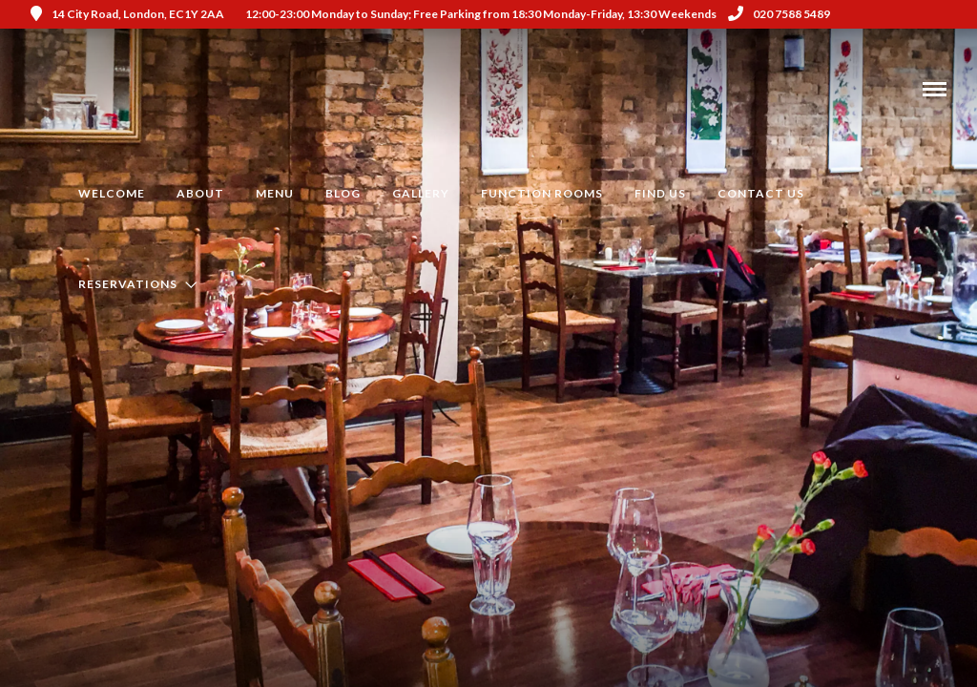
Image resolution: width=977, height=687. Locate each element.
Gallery (420, 193)
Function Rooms (542, 193)
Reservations (127, 284)
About (200, 193)
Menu (275, 193)
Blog (343, 193)
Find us (660, 193)
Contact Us (760, 193)
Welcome (111, 193)
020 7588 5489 (779, 14)
